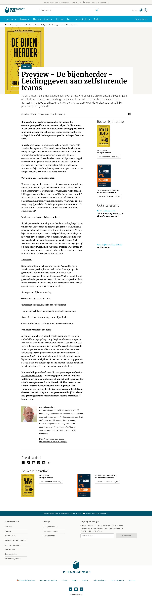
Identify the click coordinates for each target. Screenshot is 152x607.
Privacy (74, 580)
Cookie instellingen (99, 580)
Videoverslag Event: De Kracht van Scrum (110, 214)
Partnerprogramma (13, 559)
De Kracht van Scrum (31, 375)
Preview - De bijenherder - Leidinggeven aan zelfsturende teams (56, 25)
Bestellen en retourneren (15, 540)
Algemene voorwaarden (48, 580)
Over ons (8, 527)
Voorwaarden (10, 536)
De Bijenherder (74, 125)
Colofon (64, 580)
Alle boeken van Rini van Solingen (53, 442)
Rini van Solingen (30, 114)
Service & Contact (117, 580)
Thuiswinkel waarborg (26, 580)
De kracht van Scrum (106, 192)
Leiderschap (28, 25)
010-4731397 (142, 19)
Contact (8, 531)
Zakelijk (46, 522)
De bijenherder (104, 153)
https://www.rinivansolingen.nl (51, 439)
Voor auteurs (10, 549)
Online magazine (15, 25)
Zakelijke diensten (50, 527)
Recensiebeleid (11, 554)
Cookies (85, 580)
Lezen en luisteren (12, 545)
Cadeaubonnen (49, 536)
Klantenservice (12, 522)
